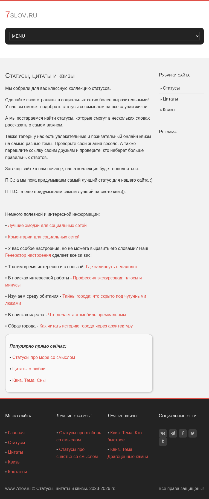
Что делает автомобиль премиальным (87, 314)
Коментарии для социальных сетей (44, 237)
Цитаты (170, 99)
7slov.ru (21, 14)
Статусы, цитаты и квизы (61, 488)
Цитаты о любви (28, 369)
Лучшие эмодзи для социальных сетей (47, 225)
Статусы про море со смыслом (43, 357)
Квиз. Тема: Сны (28, 380)
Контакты (17, 472)
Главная (16, 432)
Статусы (171, 88)
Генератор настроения (28, 255)
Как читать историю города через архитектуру (86, 326)
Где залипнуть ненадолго (111, 266)
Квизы (169, 109)
